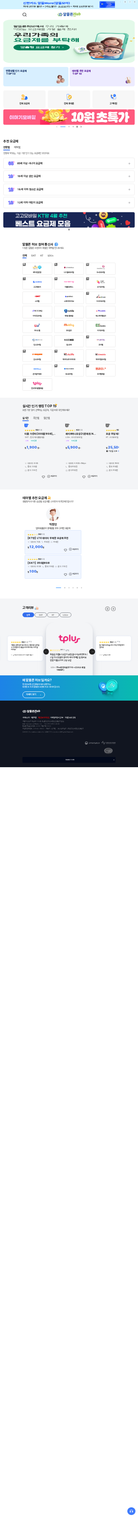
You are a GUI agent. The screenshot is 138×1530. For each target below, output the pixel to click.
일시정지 (125, 2)
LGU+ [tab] (51, 255)
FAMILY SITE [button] (70, 760)
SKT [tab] (33, 255)
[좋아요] (43, 476)
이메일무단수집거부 (56, 717)
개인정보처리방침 (43, 717)
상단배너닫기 (135, 2)
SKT (41, 615)
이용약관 (34, 717)
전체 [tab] (24, 255)
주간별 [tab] (36, 418)
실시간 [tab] (25, 418)
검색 (24, 14)
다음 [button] (130, 2)
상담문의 (131, 1511)
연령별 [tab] (6, 147)
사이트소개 (26, 717)
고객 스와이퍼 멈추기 (107, 609)
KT (53, 615)
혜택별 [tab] (17, 147)
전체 (28, 615)
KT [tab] (42, 255)
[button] (46, 652)
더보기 (113, 609)
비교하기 (54, 476)
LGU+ (65, 615)
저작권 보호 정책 (70, 717)
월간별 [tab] (46, 418)
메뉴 (113, 14)
